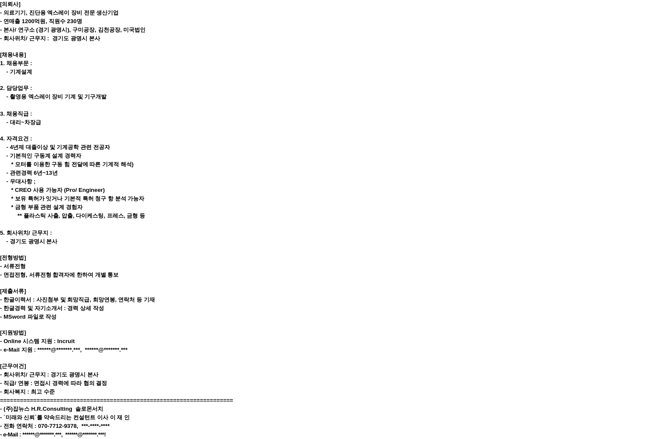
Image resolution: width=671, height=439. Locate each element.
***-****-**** (95, 426)
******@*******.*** (58, 349)
